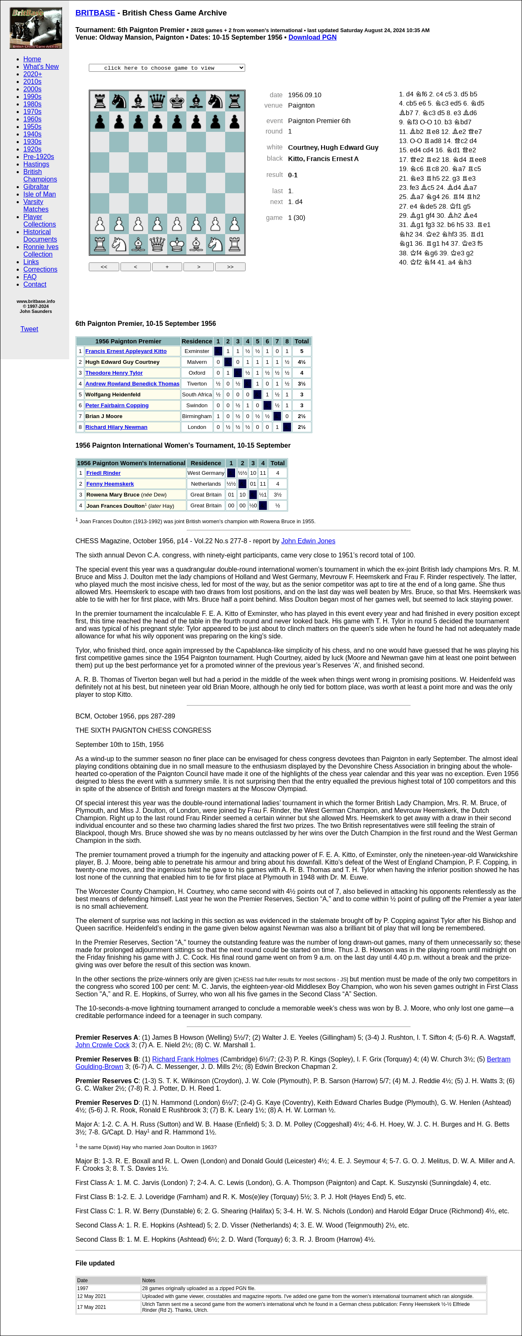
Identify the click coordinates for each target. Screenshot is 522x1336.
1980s (32, 104)
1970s (32, 111)
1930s (32, 141)
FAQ (30, 276)
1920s (32, 149)
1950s (32, 126)
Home (32, 59)
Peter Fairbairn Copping (117, 405)
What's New (41, 66)
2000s (32, 89)
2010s (32, 81)
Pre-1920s (38, 156)
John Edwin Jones (308, 540)
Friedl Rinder (103, 473)
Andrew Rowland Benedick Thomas (132, 384)
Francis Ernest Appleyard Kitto (126, 351)
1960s (32, 119)
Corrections (40, 269)
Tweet (29, 329)
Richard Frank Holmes (185, 1059)
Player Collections (39, 220)
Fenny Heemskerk (110, 484)
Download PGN (313, 37)
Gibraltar (36, 186)
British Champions (40, 175)
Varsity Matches (35, 205)
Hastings (36, 164)
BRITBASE (95, 12)
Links (31, 261)
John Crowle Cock (102, 1045)
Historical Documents (40, 235)
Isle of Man (39, 194)
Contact (34, 284)
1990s (32, 96)
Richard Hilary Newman (116, 427)
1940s (32, 134)
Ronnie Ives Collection (41, 250)
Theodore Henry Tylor (114, 373)
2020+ (32, 74)
